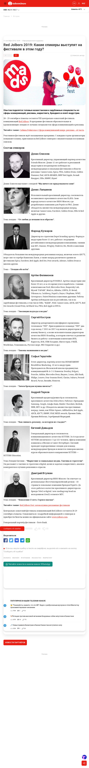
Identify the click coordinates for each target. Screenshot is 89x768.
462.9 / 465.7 (11, 10)
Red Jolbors (24, 121)
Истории (16, 16)
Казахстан (37, 558)
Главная (6, 16)
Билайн (16, 558)
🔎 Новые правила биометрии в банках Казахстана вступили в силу (36, 625)
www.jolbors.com (59, 517)
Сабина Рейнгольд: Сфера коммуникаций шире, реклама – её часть (52, 130)
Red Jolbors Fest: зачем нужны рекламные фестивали (45, 505)
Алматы (7, 558)
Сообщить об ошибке (12, 529)
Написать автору (77, 56)
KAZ (83, 3)
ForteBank (26, 558)
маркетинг (48, 558)
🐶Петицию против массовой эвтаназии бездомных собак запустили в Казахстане (42, 616)
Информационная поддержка (32, 41)
